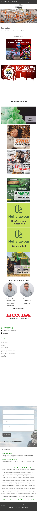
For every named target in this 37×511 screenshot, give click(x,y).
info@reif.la (14, 1)
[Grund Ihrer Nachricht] (18, 428)
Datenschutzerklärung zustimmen (13, 441)
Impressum (11, 507)
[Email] (18, 422)
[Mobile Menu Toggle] (2, 6)
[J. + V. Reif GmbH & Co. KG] (18, 6)
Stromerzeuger (11, 485)
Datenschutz (18, 507)
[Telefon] (18, 417)
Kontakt (26, 507)
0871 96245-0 (6, 1)
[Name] (18, 412)
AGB (23, 507)
